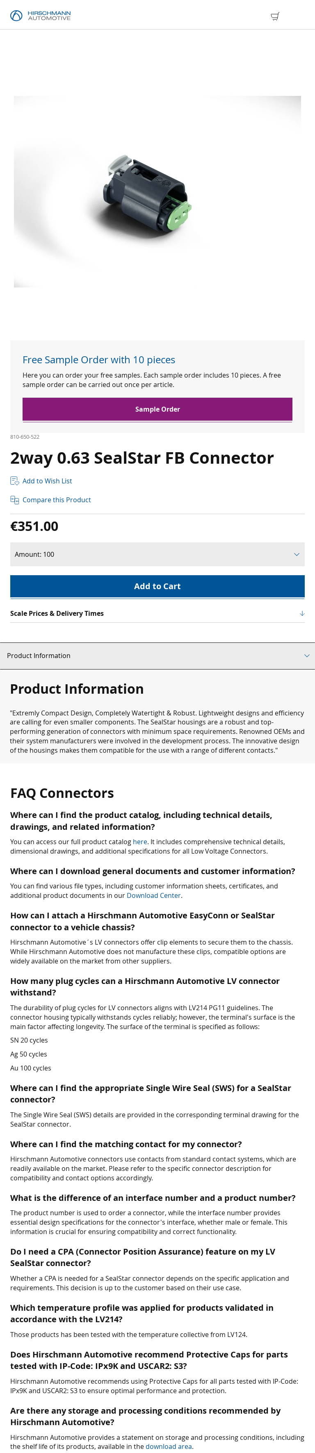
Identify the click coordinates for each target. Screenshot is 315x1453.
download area (169, 1446)
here (140, 841)
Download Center (154, 895)
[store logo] (40, 16)
